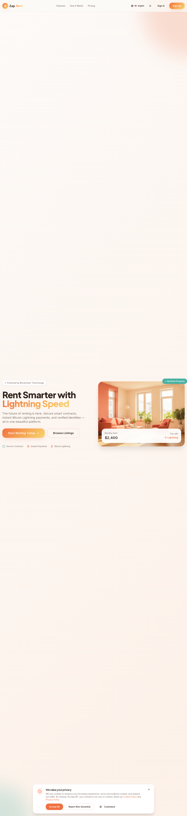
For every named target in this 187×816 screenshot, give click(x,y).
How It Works (76, 6)
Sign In (161, 6)
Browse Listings (63, 433)
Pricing (91, 6)
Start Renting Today (23, 433)
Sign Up (177, 6)
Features (60, 6)
